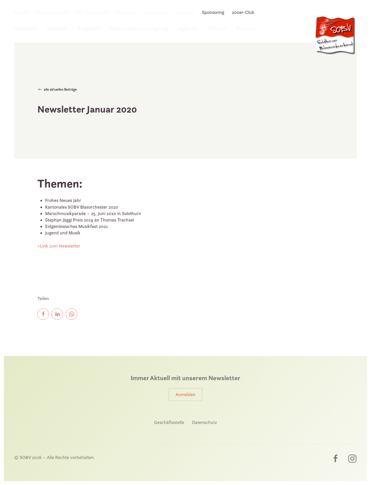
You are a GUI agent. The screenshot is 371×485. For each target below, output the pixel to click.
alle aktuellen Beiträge (57, 89)
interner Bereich (53, 12)
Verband (25, 28)
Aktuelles (185, 12)
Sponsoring (213, 12)
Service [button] (246, 28)
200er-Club (243, 12)
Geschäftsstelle (169, 422)
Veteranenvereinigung (139, 28)
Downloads (126, 12)
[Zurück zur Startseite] (335, 38)
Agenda (188, 28)
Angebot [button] (88, 28)
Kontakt (21, 12)
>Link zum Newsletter (58, 246)
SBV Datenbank (92, 12)
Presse (217, 28)
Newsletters (156, 12)
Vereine (57, 28)
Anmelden (185, 394)
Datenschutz (204, 422)
